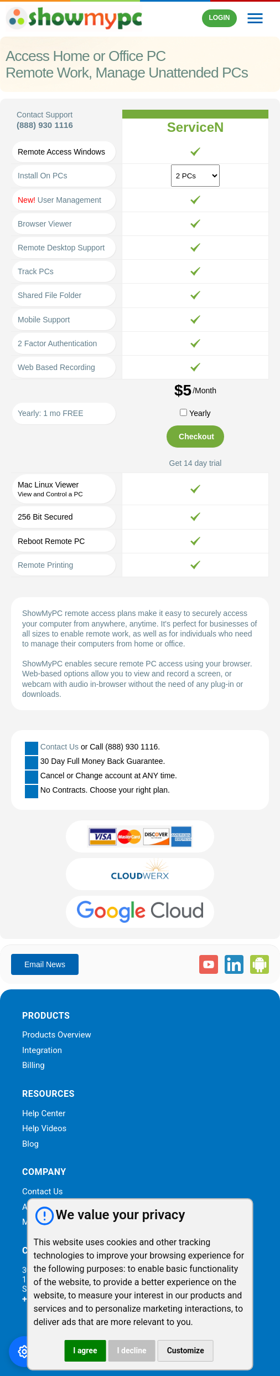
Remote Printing (45, 565)
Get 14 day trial (195, 463)
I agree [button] (85, 1350)
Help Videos (44, 1129)
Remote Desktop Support (61, 247)
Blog (30, 1144)
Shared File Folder (49, 295)
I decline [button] (131, 1350)
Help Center (43, 1114)
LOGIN (219, 18)
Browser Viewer (45, 223)
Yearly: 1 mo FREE (51, 413)
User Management (59, 200)
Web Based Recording (56, 367)
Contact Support (44, 114)
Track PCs (36, 271)
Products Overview (56, 1035)
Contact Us (59, 746)
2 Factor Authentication (57, 343)
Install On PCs (42, 175)
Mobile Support (44, 319)
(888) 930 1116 (45, 125)
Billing (33, 1065)
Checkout (196, 436)
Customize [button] (185, 1350)
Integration (42, 1050)
